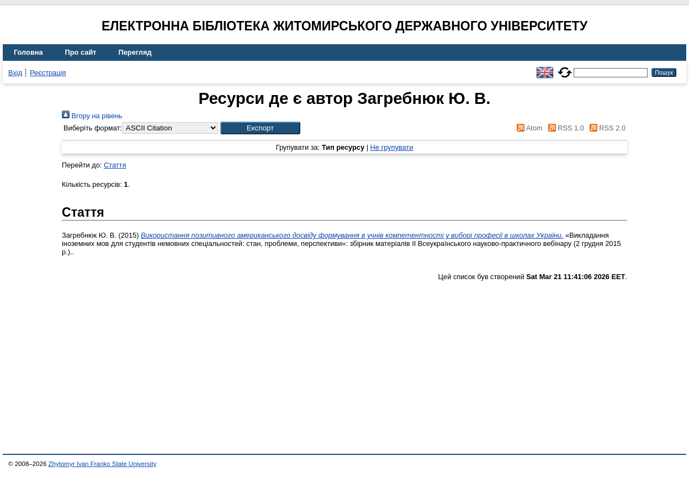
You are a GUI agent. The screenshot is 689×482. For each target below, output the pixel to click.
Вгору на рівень (92, 116)
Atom (528, 128)
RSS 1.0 (564, 128)
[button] (260, 128)
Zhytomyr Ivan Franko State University (103, 463)
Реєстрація (48, 73)
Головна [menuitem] (28, 52)
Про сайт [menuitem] (81, 52)
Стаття (115, 165)
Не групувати (392, 147)
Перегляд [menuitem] (135, 52)
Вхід (15, 73)
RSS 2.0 (606, 128)
